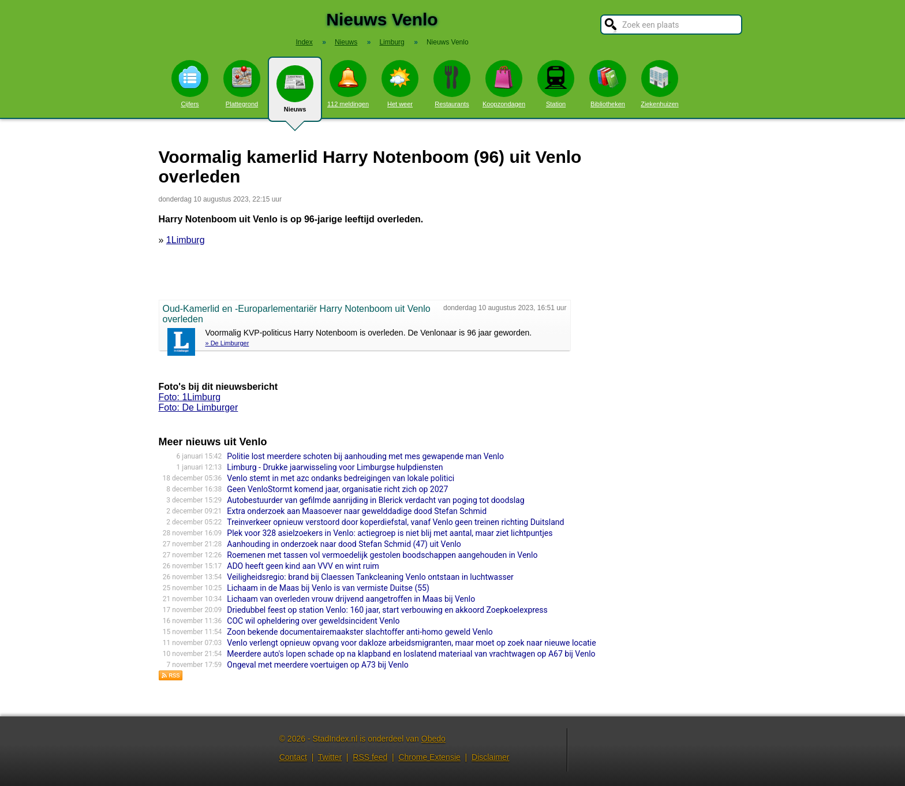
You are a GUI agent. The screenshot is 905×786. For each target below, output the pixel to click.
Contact (293, 757)
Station (555, 83)
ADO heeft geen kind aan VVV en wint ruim (303, 566)
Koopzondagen (504, 83)
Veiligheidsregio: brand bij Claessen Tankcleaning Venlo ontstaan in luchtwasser (370, 577)
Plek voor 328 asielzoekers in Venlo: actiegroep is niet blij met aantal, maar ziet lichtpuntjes (389, 533)
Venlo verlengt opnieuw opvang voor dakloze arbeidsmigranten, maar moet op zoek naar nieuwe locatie (411, 642)
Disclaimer (490, 757)
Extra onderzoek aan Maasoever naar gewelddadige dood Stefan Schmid (357, 511)
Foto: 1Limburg (190, 397)
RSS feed (370, 757)
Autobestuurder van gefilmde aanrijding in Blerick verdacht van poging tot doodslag (375, 500)
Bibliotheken (607, 83)
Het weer (400, 83)
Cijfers (189, 83)
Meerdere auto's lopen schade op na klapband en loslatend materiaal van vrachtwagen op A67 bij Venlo (411, 653)
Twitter (330, 757)
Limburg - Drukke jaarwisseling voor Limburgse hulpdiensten (335, 467)
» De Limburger (227, 343)
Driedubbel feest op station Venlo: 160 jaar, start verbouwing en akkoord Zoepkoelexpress (387, 609)
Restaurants (451, 83)
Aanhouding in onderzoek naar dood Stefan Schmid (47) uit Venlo (344, 544)
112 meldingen (348, 83)
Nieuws (294, 93)
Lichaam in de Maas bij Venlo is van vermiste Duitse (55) (328, 588)
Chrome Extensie (429, 757)
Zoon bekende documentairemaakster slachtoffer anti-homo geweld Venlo (359, 631)
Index (304, 42)
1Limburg (185, 240)
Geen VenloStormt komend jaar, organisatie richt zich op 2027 (337, 489)
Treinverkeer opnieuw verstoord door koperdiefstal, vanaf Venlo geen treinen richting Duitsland (395, 522)
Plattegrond (241, 83)
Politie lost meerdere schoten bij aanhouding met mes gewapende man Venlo (365, 456)
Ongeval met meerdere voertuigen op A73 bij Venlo (317, 664)
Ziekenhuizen (659, 83)
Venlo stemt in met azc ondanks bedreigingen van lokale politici (340, 478)
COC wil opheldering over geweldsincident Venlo (313, 620)
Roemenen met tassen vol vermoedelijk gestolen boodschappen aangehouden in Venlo (382, 555)
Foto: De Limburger (198, 407)
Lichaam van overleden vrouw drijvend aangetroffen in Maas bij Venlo (351, 599)
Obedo (433, 738)
